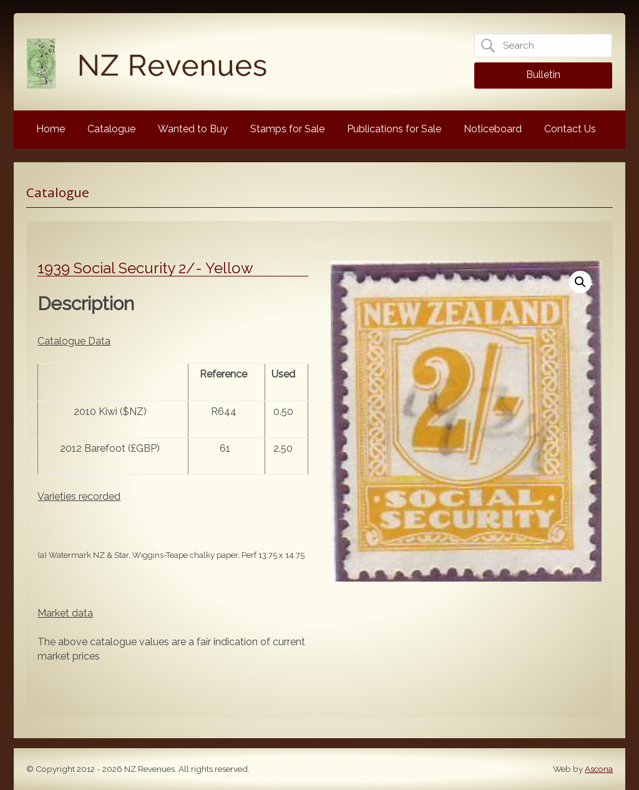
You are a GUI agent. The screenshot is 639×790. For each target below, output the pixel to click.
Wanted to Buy (193, 129)
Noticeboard (493, 129)
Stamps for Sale (287, 129)
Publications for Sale (394, 129)
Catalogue (111, 129)
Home (50, 129)
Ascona (599, 769)
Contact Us (570, 129)
